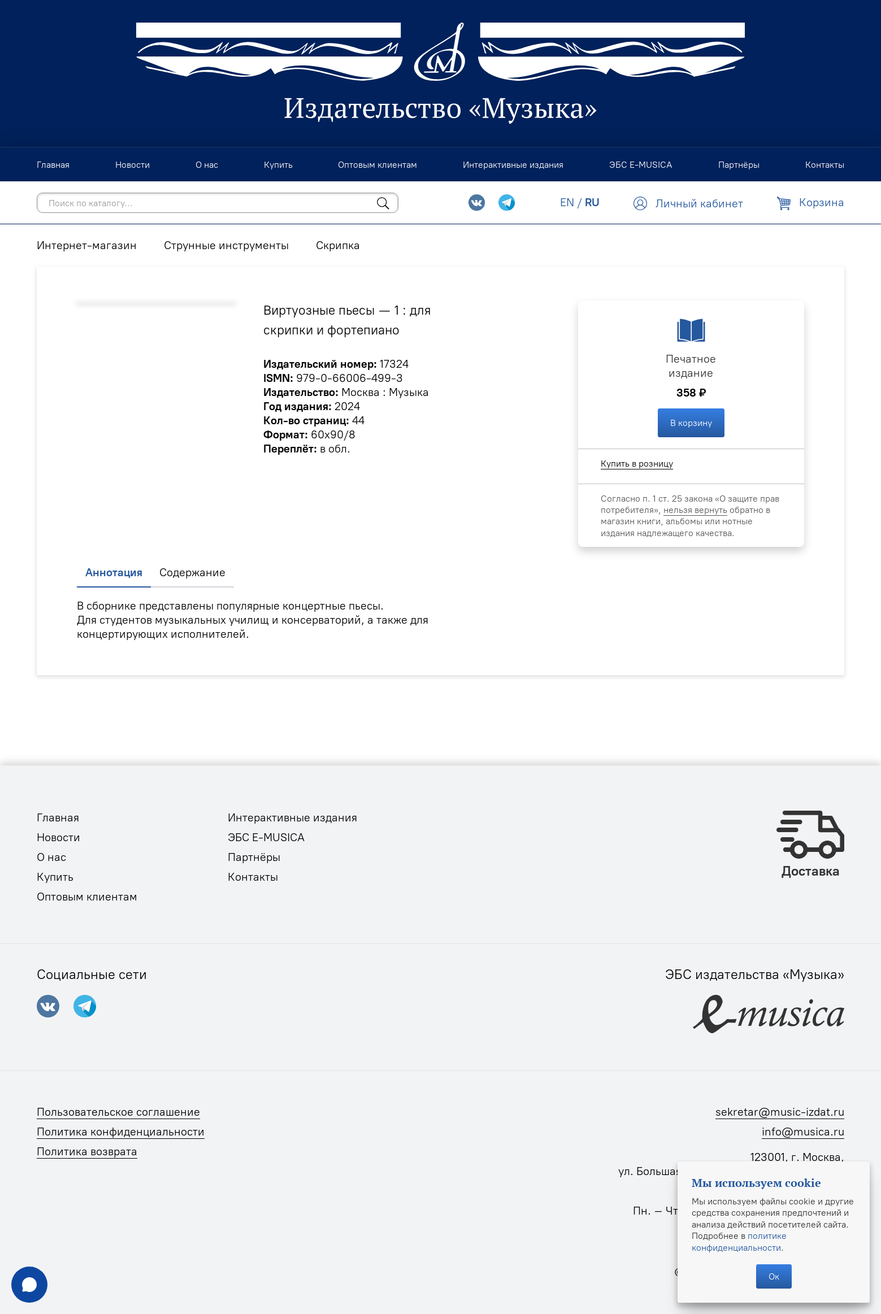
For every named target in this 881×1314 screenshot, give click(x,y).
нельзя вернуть (695, 509)
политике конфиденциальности (739, 1241)
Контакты (253, 877)
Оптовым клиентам (87, 896)
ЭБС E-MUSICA (266, 837)
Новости (58, 837)
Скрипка (338, 245)
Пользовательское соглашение (118, 1112)
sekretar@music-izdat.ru (779, 1112)
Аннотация (113, 572)
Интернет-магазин (87, 245)
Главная (58, 817)
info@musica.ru (803, 1131)
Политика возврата (87, 1151)
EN (567, 202)
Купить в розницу (637, 463)
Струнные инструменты (226, 245)
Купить (55, 877)
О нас (51, 857)
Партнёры (254, 857)
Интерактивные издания (292, 817)
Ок (774, 1276)
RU (592, 202)
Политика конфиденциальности (121, 1131)
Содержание (192, 572)
